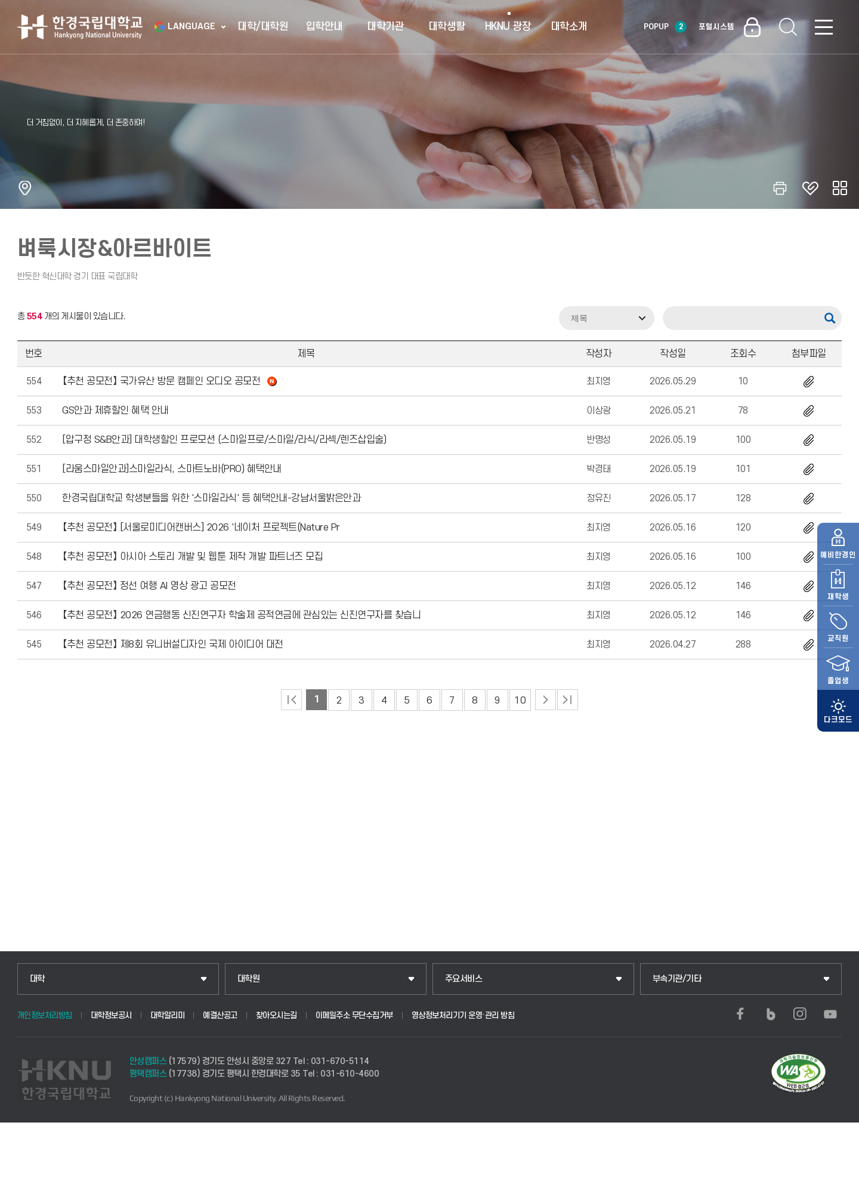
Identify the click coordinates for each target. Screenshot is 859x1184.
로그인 (752, 27)
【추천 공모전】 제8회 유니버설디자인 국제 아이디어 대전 (172, 644)
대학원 (248, 979)
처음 (291, 699)
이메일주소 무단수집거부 (354, 1015)
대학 (37, 979)
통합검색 (788, 27)
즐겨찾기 (810, 188)
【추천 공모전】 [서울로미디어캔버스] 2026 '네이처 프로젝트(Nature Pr (201, 527)
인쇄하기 (780, 188)
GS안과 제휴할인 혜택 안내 (115, 410)
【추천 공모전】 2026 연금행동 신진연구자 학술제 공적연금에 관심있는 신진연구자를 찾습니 (241, 615)
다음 (545, 699)
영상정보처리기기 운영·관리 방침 (463, 1015)
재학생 (838, 569)
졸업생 (838, 653)
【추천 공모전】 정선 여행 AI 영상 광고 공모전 (149, 586)
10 (520, 700)
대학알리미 (167, 1015)
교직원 (838, 610)
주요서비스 (464, 979)
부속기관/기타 (677, 979)
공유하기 (840, 188)
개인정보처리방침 (44, 1015)
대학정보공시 (111, 1015)
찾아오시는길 (276, 1015)
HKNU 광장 (508, 26)
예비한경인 (838, 527)
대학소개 (569, 26)
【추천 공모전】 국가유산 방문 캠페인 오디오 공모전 (169, 381)
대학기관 (385, 26)
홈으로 (25, 188)
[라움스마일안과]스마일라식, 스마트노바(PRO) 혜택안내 (172, 469)
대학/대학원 (262, 26)
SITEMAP (824, 27)
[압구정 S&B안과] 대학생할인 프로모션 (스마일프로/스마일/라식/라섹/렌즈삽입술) (224, 439)
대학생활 (446, 26)
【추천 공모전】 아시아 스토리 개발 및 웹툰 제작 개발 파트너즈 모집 (192, 556)
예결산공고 (220, 1015)
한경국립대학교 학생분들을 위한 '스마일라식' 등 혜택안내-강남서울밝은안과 (211, 498)
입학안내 (324, 26)
